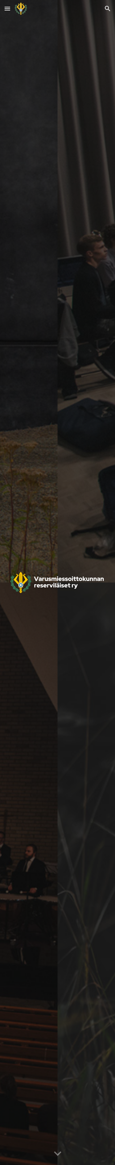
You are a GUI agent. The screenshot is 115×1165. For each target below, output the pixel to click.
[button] (7, 8)
